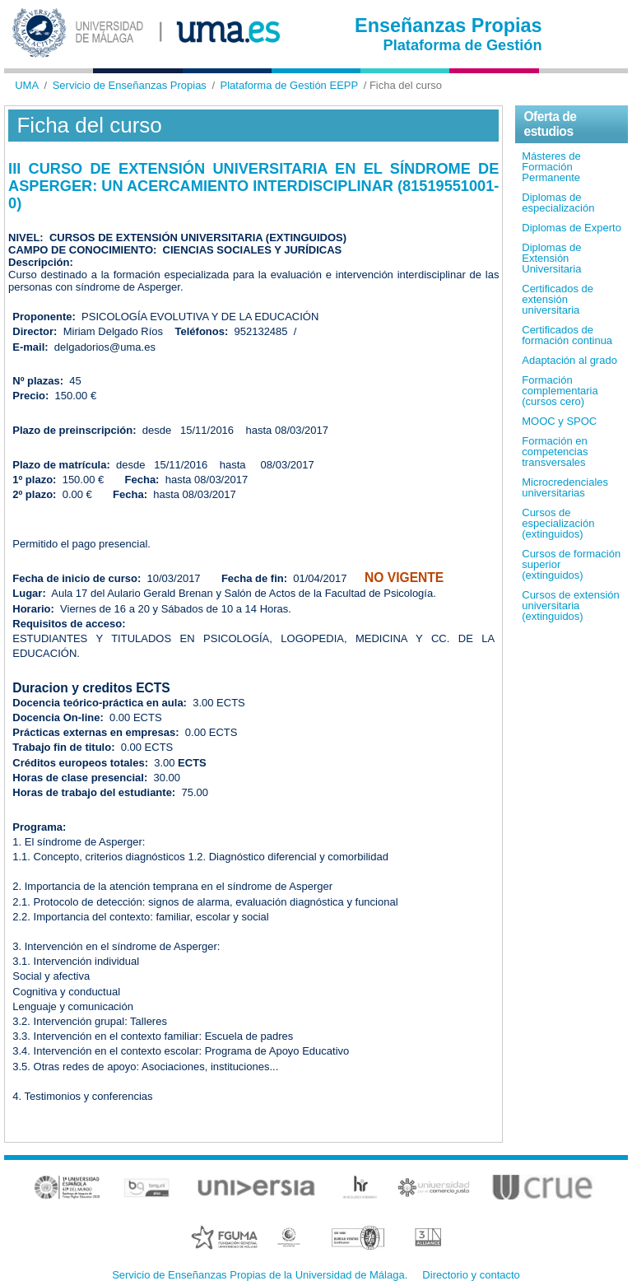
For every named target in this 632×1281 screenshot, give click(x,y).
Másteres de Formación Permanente (551, 167)
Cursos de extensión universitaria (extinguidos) (571, 605)
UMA (27, 85)
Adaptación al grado (569, 360)
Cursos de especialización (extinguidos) (558, 523)
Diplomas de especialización (558, 202)
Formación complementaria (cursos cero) (560, 391)
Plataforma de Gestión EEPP (290, 85)
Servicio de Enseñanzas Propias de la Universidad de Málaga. (259, 1275)
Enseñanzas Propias (448, 25)
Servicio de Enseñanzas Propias (130, 85)
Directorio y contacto (471, 1275)
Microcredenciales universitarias (565, 487)
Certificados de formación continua (567, 335)
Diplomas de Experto (571, 227)
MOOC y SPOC (559, 421)
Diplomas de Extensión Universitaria (551, 258)
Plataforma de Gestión (462, 45)
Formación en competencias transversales (555, 451)
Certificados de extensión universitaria (557, 299)
